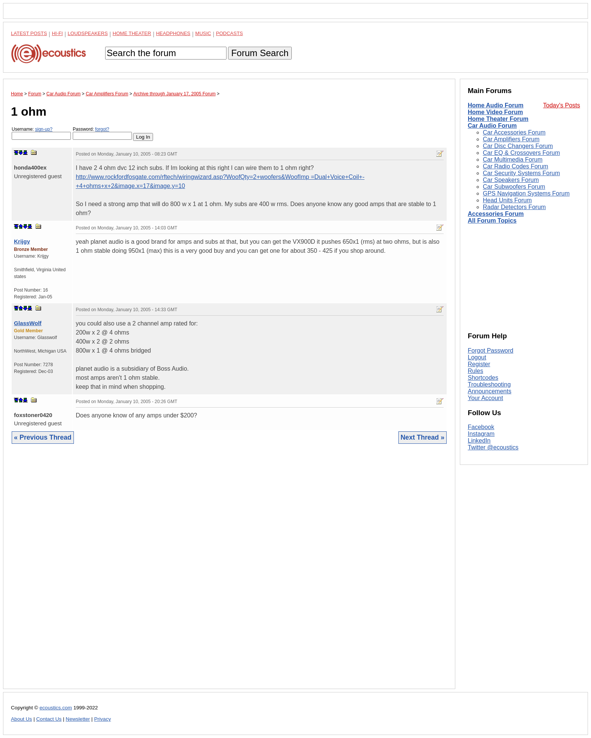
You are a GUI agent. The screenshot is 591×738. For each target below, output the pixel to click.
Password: (102, 133)
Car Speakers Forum (511, 180)
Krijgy (22, 241)
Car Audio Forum (492, 125)
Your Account (485, 398)
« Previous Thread (43, 437)
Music (203, 33)
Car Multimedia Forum (512, 159)
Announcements (489, 391)
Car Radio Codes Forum (515, 166)
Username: (41, 133)
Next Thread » (422, 437)
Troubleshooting (489, 384)
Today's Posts (561, 105)
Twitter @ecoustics (493, 447)
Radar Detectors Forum (514, 207)
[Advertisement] (229, 572)
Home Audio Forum (496, 105)
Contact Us (48, 719)
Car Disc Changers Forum (518, 146)
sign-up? (43, 129)
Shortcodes (483, 377)
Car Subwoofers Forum (514, 186)
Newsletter (78, 719)
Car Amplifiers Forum (511, 139)
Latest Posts (29, 33)
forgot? (102, 129)
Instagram (481, 434)
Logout (477, 357)
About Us (21, 719)
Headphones (173, 33)
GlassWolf (27, 323)
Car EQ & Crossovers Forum (521, 153)
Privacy (102, 719)
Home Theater (132, 33)
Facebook (481, 427)
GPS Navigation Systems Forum (526, 193)
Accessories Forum (496, 214)
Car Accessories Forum (514, 132)
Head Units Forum (507, 200)
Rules (475, 371)
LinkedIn (479, 440)
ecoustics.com (56, 707)
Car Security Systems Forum (521, 173)
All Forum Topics (492, 220)
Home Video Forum (495, 112)
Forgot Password (490, 350)
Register (479, 364)
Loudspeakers (88, 33)
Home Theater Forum (498, 119)
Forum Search (259, 53)
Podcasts (229, 33)
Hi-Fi (57, 33)
